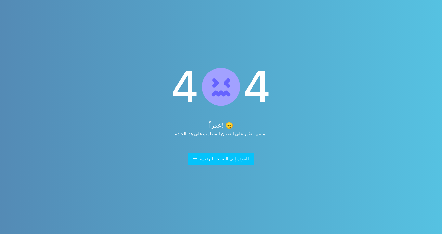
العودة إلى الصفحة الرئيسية (221, 159)
